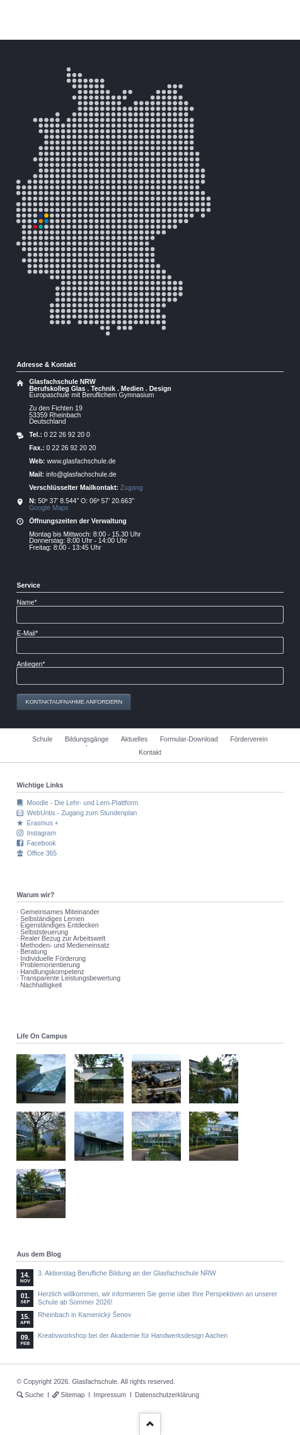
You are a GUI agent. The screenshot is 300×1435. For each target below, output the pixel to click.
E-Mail (30, 633)
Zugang (131, 487)
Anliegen (30, 664)
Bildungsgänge (86, 739)
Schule (42, 739)
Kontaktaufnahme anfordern (74, 702)
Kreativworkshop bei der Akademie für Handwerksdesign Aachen (133, 1335)
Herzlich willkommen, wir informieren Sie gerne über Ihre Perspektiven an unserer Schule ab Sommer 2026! (157, 1298)
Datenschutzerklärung (167, 1394)
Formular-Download (189, 739)
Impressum (109, 1394)
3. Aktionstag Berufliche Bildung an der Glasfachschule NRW (127, 1273)
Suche (34, 1394)
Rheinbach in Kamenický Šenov (84, 1314)
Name (30, 602)
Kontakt (150, 752)
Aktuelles (134, 739)
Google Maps (48, 507)
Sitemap (73, 1394)
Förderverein (249, 739)
